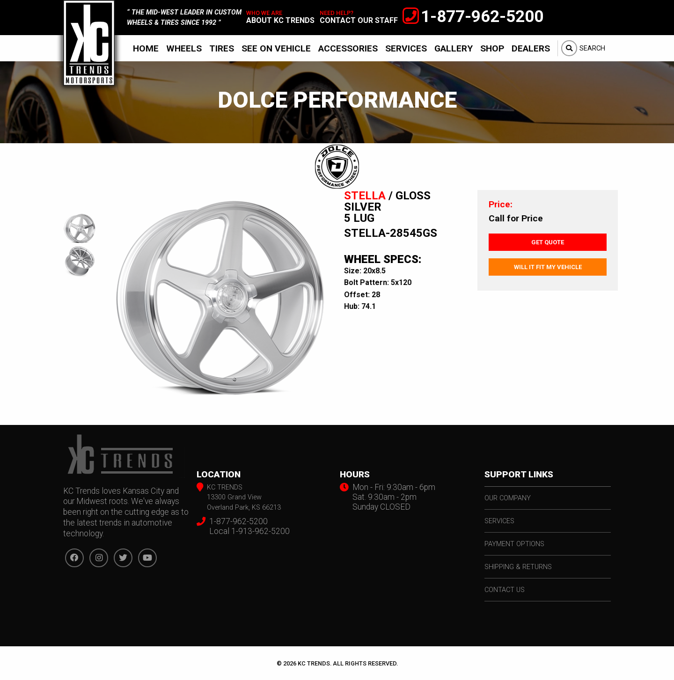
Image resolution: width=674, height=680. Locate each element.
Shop (492, 48)
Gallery (453, 48)
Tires (221, 48)
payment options (514, 544)
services (499, 521)
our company (507, 498)
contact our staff (359, 20)
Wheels (184, 48)
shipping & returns (518, 567)
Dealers (531, 48)
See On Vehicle (276, 48)
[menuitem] (145, 48)
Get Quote (547, 242)
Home (146, 48)
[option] (220, 298)
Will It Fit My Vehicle (548, 267)
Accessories (348, 48)
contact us (504, 590)
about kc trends (280, 20)
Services (406, 48)
